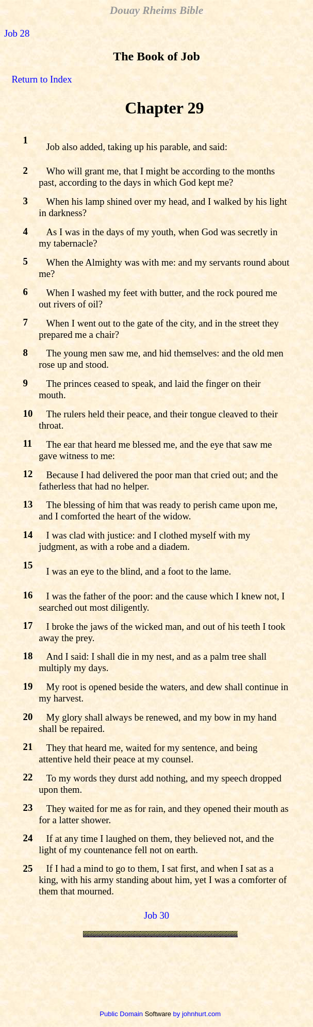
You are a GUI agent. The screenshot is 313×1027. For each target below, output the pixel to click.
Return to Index (41, 79)
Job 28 (16, 33)
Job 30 (156, 915)
